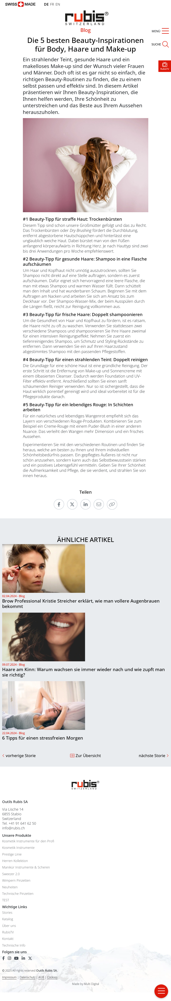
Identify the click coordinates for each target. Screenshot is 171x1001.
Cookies (52, 977)
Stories (7, 912)
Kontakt (8, 939)
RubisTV (8, 932)
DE (46, 4)
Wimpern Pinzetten (16, 880)
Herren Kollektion (15, 861)
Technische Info (13, 945)
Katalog (7, 919)
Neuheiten (10, 887)
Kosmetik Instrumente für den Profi (28, 841)
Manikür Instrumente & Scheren (26, 867)
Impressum (9, 977)
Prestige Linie (12, 854)
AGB (41, 977)
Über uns (9, 926)
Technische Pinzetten (18, 894)
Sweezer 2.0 (11, 874)
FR (52, 4)
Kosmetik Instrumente (18, 848)
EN (57, 4)
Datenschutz (27, 977)
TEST (5, 900)
